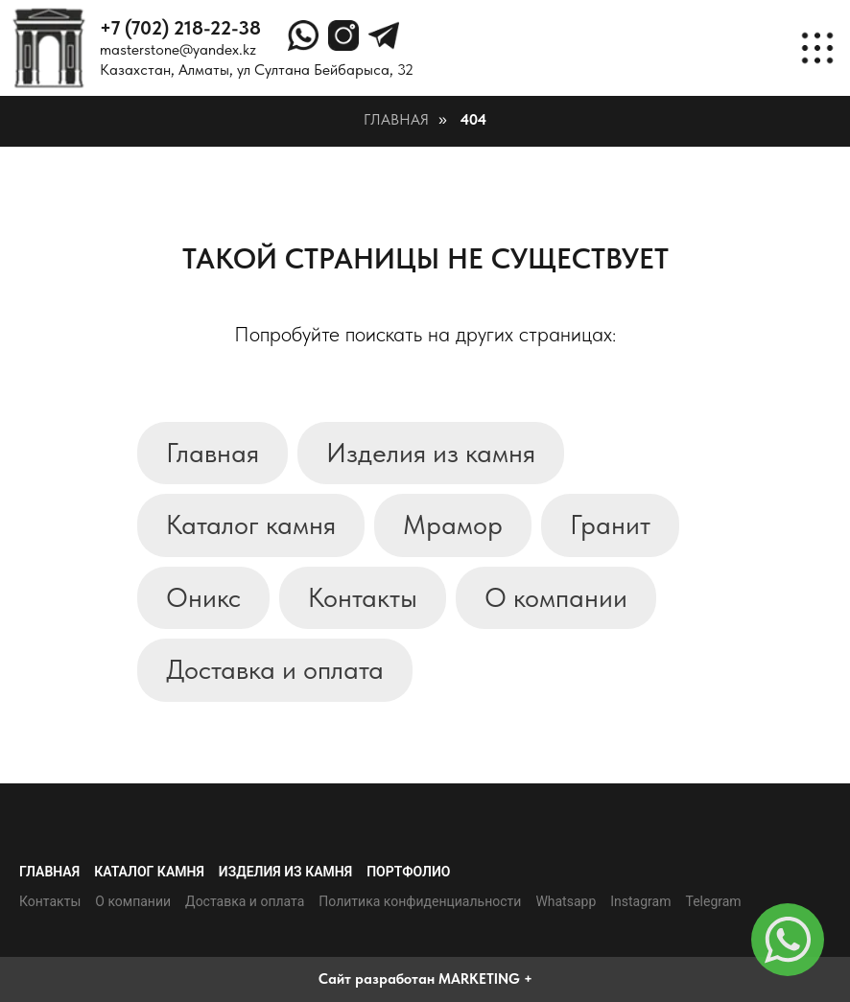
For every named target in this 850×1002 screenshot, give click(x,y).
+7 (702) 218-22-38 (180, 27)
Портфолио (408, 871)
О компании (555, 597)
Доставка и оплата (275, 669)
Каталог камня (251, 524)
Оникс (203, 597)
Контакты (362, 597)
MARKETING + (485, 979)
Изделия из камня (430, 452)
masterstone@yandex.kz (178, 49)
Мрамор (453, 524)
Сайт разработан (377, 979)
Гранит (610, 524)
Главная (396, 119)
